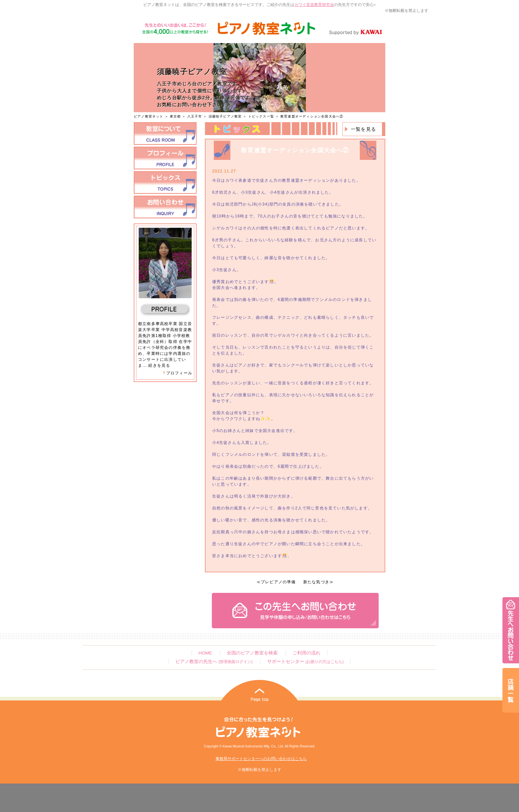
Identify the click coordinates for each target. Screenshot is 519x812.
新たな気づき (316, 582)
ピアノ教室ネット (149, 116)
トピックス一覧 (261, 116)
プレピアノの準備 (278, 582)
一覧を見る (363, 129)
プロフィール (177, 373)
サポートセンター (305, 661)
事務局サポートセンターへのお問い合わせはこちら (261, 759)
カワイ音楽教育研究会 (314, 4)
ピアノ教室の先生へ (213, 661)
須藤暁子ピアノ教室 (226, 116)
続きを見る (159, 365)
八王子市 (194, 116)
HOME (205, 652)
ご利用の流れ (306, 652)
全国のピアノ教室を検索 (252, 652)
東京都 (175, 116)
